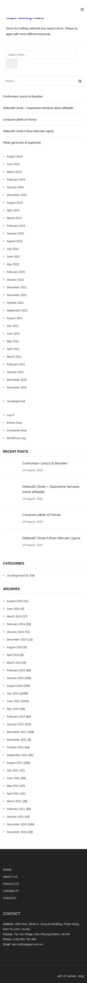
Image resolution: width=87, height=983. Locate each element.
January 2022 (15, 279)
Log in (10, 415)
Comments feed (17, 430)
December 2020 (17, 379)
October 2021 (15, 302)
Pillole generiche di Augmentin (22, 142)
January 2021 (15, 372)
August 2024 (15, 156)
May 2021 (13, 341)
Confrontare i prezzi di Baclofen (22, 96)
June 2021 (13, 333)
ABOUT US (10, 876)
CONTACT (10, 898)
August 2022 (15, 241)
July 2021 (13, 325)
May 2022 (13, 264)
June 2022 (13, 256)
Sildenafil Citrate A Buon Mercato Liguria (28, 131)
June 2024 (13, 164)
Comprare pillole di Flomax (20, 119)
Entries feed (14, 422)
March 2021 (14, 356)
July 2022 (13, 248)
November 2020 (17, 387)
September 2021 (17, 310)
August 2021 (15, 318)
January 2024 (15, 187)
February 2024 (16, 179)
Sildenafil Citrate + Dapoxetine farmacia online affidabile (38, 108)
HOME (7, 869)
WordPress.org (16, 438)
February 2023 (16, 225)
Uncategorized (16, 401)
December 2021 (17, 287)
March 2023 (14, 218)
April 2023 (13, 210)
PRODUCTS (11, 884)
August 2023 (15, 202)
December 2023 (17, 195)
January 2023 (15, 233)
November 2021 (17, 295)
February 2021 (16, 364)
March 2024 (14, 171)
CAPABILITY (11, 891)
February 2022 (16, 272)
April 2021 (13, 349)
